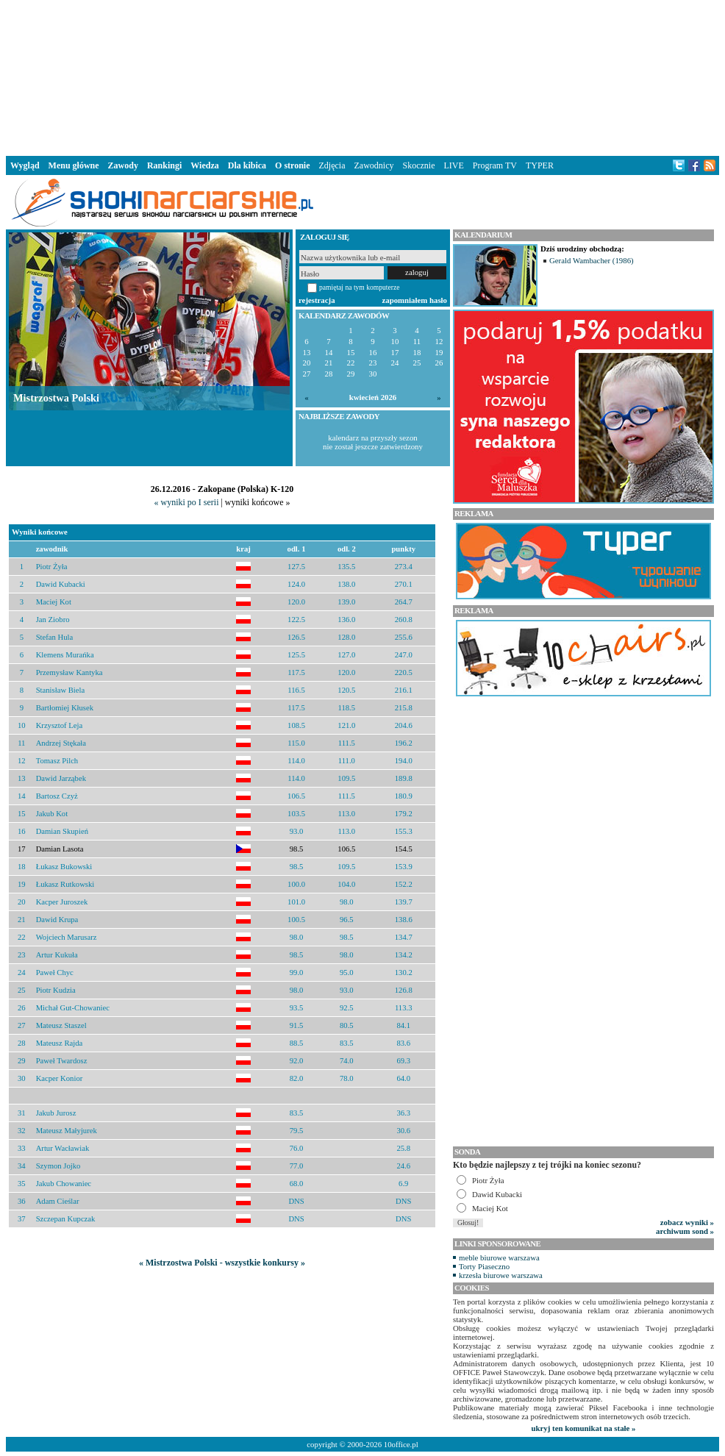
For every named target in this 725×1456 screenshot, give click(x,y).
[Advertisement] (362, 76)
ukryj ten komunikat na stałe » (584, 1428)
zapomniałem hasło (414, 300)
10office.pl (401, 1444)
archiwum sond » (685, 1231)
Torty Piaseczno (484, 1266)
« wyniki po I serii (186, 502)
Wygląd (25, 165)
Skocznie (418, 165)
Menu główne (74, 165)
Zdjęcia (332, 165)
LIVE (453, 165)
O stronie (292, 165)
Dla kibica (247, 165)
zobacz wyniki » (687, 1222)
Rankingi (164, 165)
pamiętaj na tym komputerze (359, 287)
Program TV (495, 165)
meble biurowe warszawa (499, 1257)
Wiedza (204, 165)
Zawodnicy (374, 165)
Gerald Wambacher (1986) (591, 260)
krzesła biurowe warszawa (501, 1275)
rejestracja (317, 300)
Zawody (123, 165)
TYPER (540, 165)
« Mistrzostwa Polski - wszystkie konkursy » (222, 1262)
